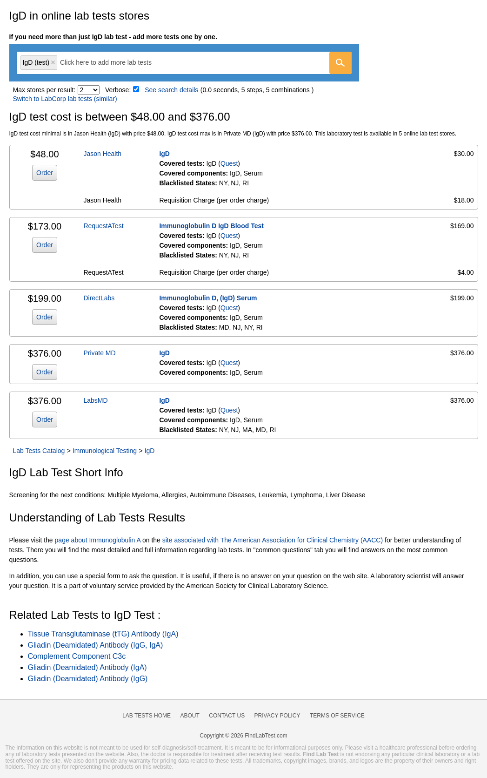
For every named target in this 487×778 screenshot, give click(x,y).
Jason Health (102, 153)
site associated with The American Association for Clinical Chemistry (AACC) (272, 540)
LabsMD (95, 400)
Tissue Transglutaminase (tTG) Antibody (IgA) (103, 634)
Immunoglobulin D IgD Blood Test (211, 226)
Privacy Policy (277, 715)
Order (44, 172)
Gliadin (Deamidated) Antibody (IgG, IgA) (95, 645)
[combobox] (184, 63)
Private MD (99, 353)
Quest (229, 163)
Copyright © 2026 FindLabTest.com (243, 735)
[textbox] (112, 62)
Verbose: (118, 90)
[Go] (340, 63)
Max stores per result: (44, 90)
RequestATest (103, 226)
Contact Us (227, 715)
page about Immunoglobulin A (97, 540)
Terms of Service (337, 715)
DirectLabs (98, 298)
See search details (171, 90)
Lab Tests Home (146, 715)
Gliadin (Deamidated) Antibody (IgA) (87, 667)
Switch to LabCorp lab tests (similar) (65, 98)
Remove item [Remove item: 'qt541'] (53, 62)
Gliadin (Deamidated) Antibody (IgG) (88, 679)
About (189, 715)
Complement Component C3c (77, 656)
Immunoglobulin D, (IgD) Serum (208, 298)
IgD (164, 153)
